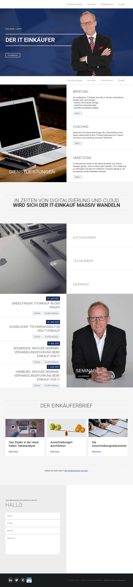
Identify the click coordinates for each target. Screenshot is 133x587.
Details (37, 313)
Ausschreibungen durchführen (61, 444)
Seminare (91, 4)
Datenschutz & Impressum (114, 580)
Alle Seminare (83, 376)
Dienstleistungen (74, 4)
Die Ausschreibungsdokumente (108, 444)
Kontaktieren (13, 55)
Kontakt (121, 4)
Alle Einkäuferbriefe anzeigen (76, 471)
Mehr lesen (13, 451)
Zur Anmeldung (51, 313)
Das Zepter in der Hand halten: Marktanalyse (24, 444)
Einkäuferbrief (107, 4)
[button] (5, 42)
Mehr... (78, 113)
